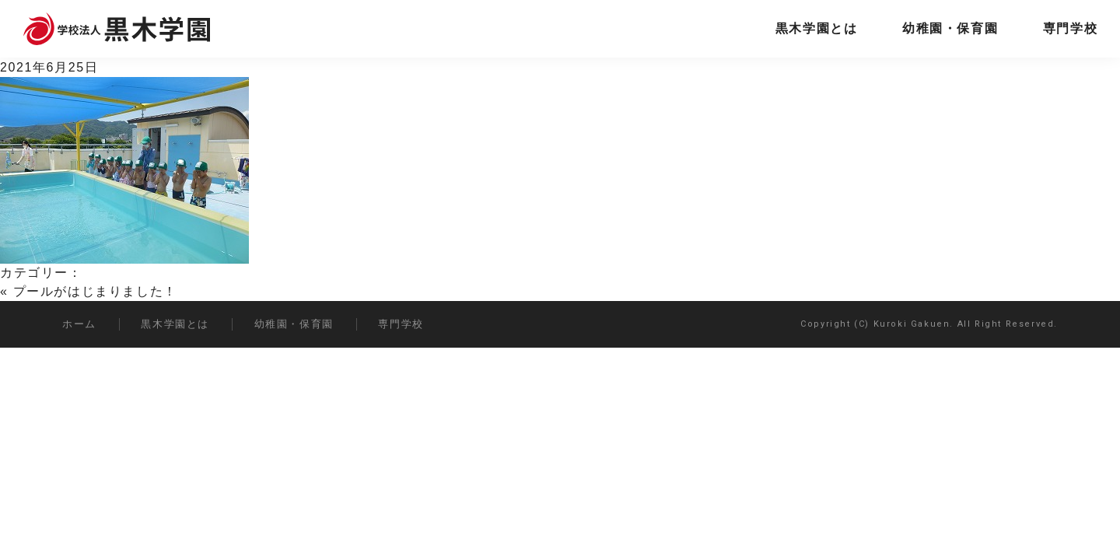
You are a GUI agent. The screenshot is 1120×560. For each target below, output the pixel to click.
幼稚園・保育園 (950, 28)
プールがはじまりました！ (95, 291)
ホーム (79, 324)
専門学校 (1070, 28)
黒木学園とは (816, 28)
